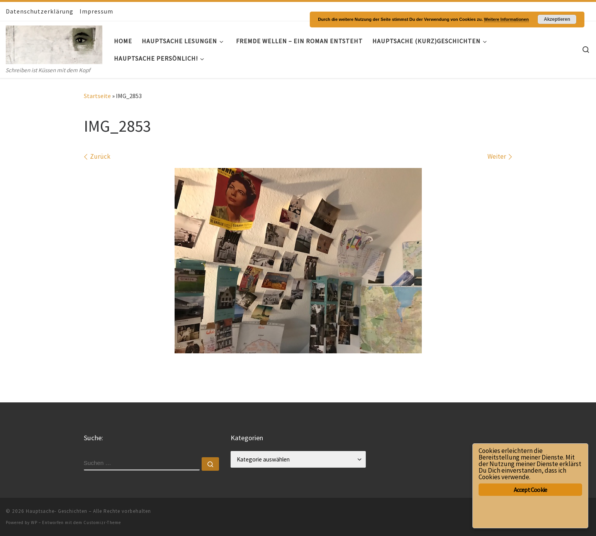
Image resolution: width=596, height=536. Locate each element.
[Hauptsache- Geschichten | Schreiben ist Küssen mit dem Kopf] (54, 43)
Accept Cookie (530, 490)
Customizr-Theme (102, 522)
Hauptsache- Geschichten (56, 511)
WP (34, 522)
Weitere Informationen (506, 19)
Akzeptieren (557, 19)
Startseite (97, 96)
